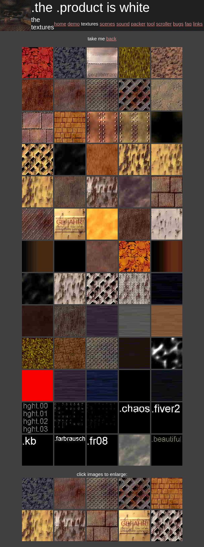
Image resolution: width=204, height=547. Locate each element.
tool (151, 23)
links (198, 23)
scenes (107, 23)
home (60, 23)
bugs (178, 23)
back (111, 38)
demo (74, 23)
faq (188, 23)
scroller (164, 23)
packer (138, 23)
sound (123, 23)
